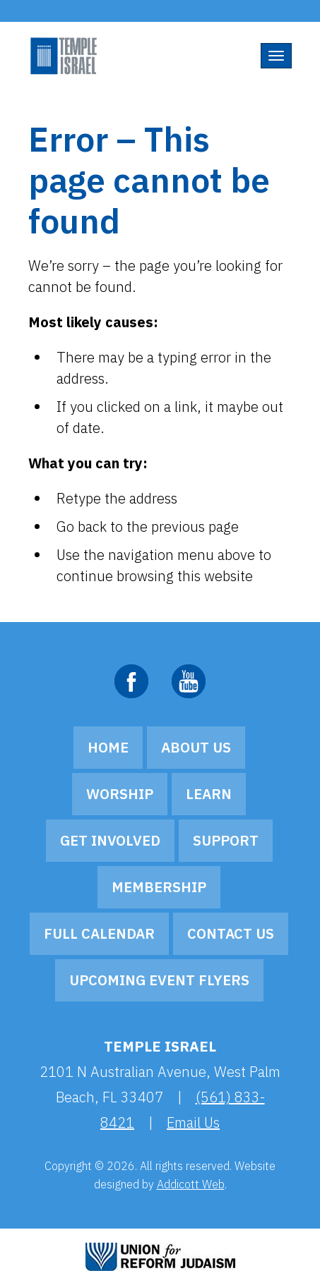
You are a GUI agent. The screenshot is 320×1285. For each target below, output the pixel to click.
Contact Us (230, 933)
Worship (119, 793)
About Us (196, 747)
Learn (209, 793)
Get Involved (110, 840)
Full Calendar (99, 933)
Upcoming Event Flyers (159, 979)
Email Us (193, 1122)
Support (226, 840)
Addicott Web (191, 1184)
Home (108, 747)
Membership (159, 886)
